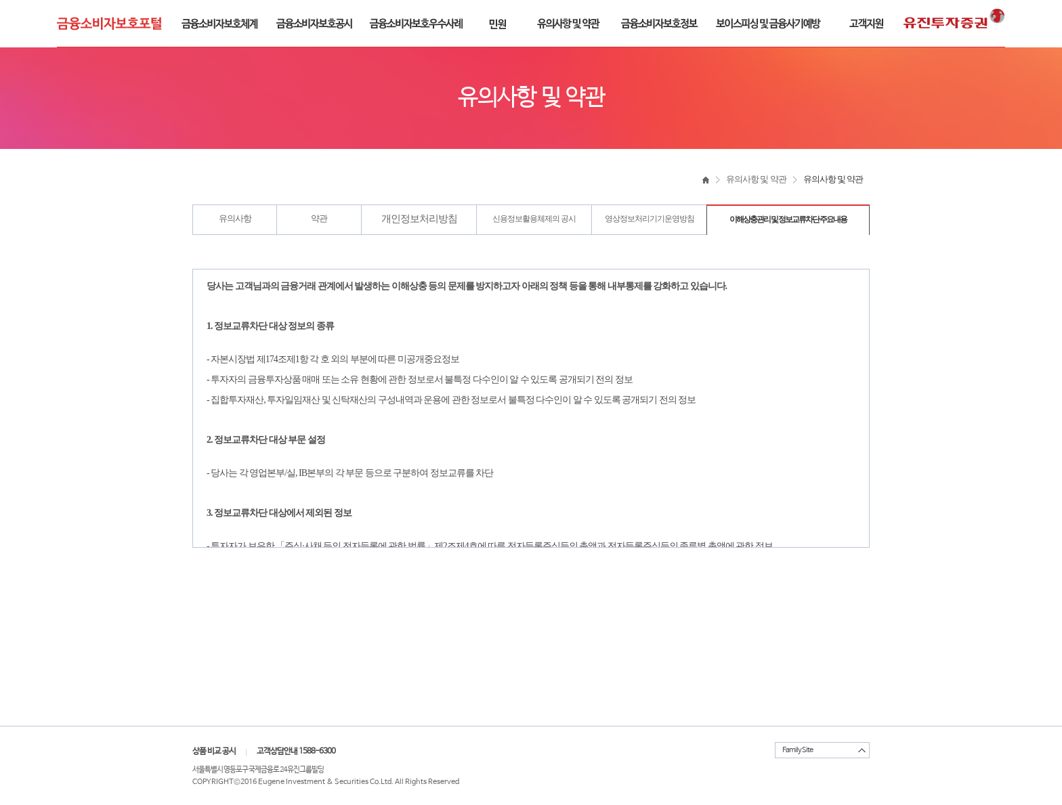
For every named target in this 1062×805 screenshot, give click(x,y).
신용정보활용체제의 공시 (534, 218)
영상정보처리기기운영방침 (649, 218)
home (705, 179)
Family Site (797, 750)
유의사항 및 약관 (756, 179)
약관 (319, 218)
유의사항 (235, 218)
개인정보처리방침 (419, 218)
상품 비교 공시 (214, 751)
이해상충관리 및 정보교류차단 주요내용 (788, 219)
